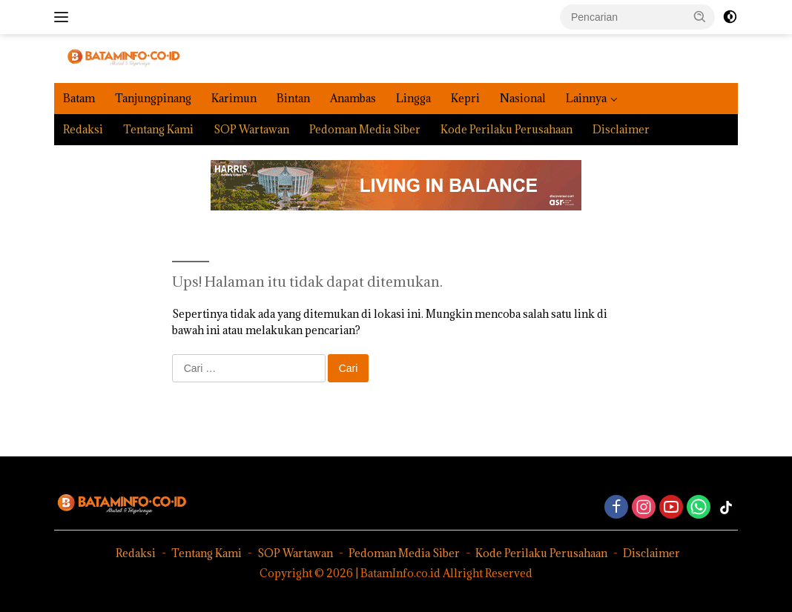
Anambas (353, 98)
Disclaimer (621, 129)
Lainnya (586, 98)
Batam (79, 98)
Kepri (465, 98)
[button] (700, 16)
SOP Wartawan (251, 129)
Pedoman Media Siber (364, 129)
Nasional (523, 98)
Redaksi (83, 129)
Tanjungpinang (153, 98)
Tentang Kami (158, 129)
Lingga (413, 98)
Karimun (234, 98)
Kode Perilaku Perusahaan (506, 129)
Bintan (293, 98)
